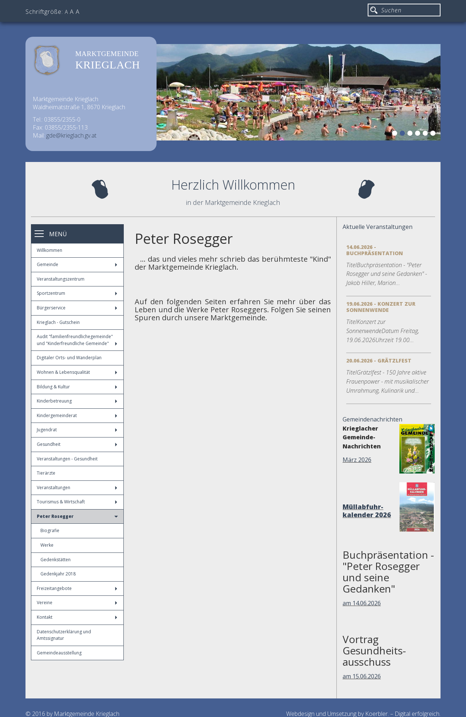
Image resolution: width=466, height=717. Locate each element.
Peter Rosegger (77, 516)
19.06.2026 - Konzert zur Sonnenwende (380, 306)
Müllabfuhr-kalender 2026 (367, 510)
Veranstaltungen (77, 487)
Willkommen (49, 250)
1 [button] (395, 134)
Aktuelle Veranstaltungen (377, 227)
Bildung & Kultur (77, 387)
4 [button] (418, 134)
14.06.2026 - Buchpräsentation (374, 250)
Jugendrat (77, 430)
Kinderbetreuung (77, 401)
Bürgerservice (77, 308)
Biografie (49, 530)
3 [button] (411, 134)
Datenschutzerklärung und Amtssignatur (64, 635)
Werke (47, 545)
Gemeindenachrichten (372, 419)
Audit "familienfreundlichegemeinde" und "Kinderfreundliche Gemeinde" (77, 339)
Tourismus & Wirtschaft (77, 502)
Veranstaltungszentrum (60, 279)
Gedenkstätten (55, 559)
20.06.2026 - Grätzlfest (378, 360)
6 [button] (434, 134)
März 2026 (357, 460)
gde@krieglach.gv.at (71, 135)
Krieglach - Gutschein (58, 322)
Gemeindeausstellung (59, 653)
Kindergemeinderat (77, 415)
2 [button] (403, 134)
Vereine (77, 602)
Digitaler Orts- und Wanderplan (69, 357)
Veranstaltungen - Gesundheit (67, 459)
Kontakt (77, 617)
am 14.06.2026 (362, 603)
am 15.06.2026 (362, 676)
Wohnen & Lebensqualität (77, 372)
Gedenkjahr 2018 (58, 574)
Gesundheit (77, 444)
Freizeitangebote (77, 588)
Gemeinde (77, 264)
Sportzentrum (77, 293)
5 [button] (426, 134)
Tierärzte (46, 473)
